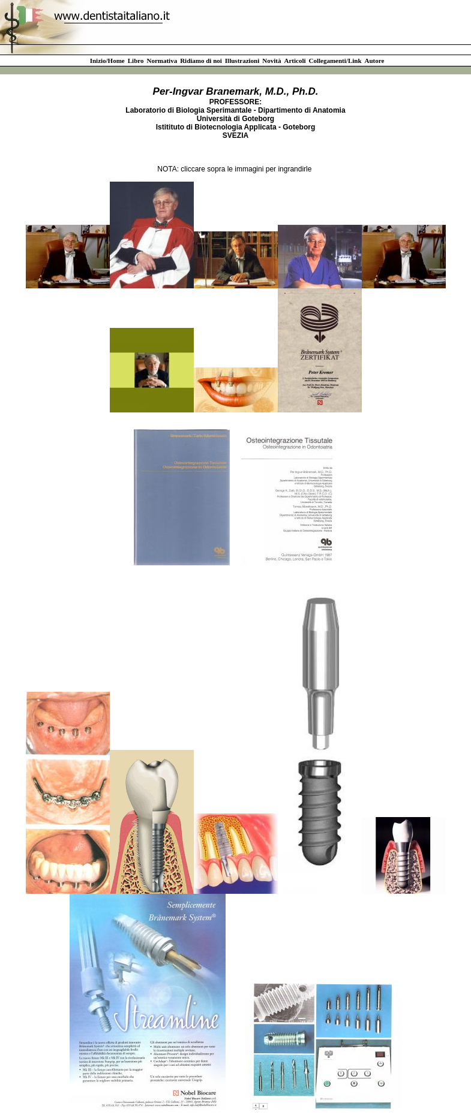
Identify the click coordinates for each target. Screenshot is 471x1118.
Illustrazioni (242, 60)
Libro (136, 60)
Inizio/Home (107, 60)
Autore (375, 60)
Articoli (294, 60)
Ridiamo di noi (201, 60)
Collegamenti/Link (335, 60)
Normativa (161, 60)
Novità (271, 60)
